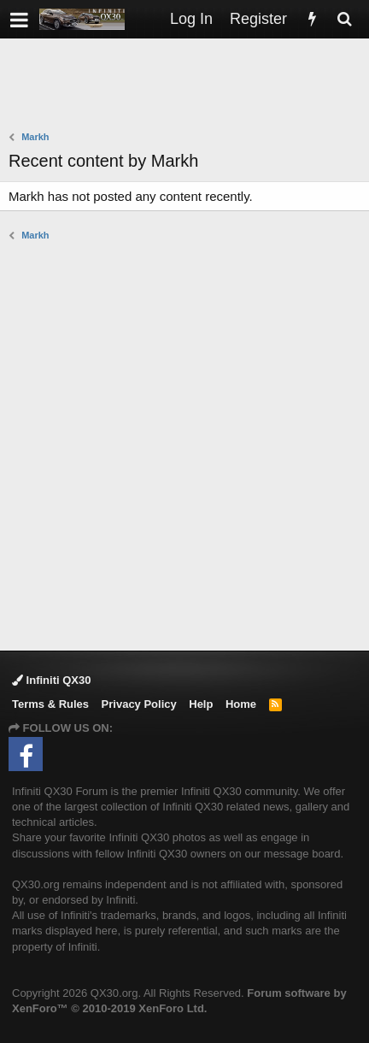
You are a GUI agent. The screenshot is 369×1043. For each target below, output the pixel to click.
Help (201, 704)
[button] (19, 19)
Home (241, 704)
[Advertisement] (189, 86)
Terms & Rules (50, 704)
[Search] (344, 19)
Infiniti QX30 (51, 680)
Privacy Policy (139, 704)
